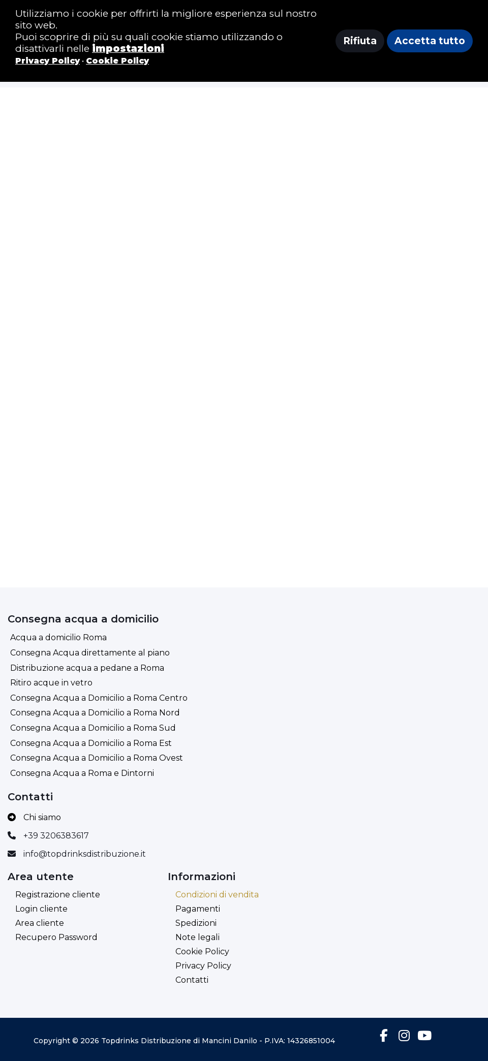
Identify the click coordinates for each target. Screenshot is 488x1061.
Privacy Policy (203, 966)
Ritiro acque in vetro (51, 683)
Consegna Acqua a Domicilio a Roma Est (91, 743)
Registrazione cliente (57, 894)
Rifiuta (360, 41)
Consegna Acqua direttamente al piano (90, 653)
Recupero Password (56, 937)
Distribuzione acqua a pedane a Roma (87, 668)
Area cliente (39, 923)
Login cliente (41, 909)
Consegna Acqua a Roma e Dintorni (82, 773)
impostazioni (128, 48)
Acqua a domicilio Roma (58, 637)
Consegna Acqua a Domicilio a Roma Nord (95, 712)
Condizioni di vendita (217, 894)
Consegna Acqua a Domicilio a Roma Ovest (96, 758)
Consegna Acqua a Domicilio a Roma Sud (93, 728)
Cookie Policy (202, 951)
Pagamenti (197, 909)
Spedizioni (196, 923)
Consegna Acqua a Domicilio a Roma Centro (99, 698)
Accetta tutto (429, 41)
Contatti (191, 980)
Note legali (197, 937)
